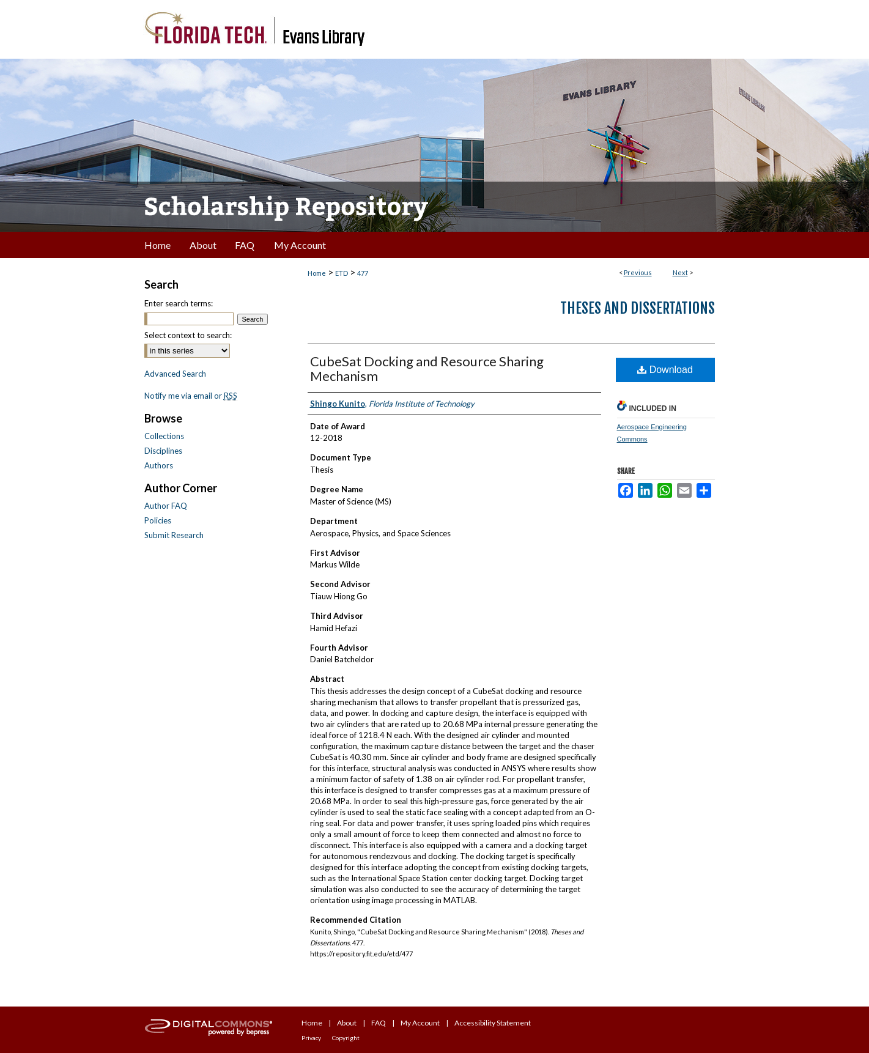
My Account (420, 1022)
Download (665, 369)
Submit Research (174, 535)
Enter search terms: (178, 303)
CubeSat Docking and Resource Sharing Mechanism (427, 368)
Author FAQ (165, 506)
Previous (638, 272)
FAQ (378, 1022)
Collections (164, 436)
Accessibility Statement (492, 1022)
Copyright (346, 1037)
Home (317, 273)
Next (680, 272)
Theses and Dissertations (637, 308)
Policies (157, 520)
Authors (158, 465)
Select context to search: (188, 335)
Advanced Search (175, 374)
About (347, 1022)
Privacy (311, 1037)
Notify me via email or (190, 396)
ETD (341, 273)
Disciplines (163, 451)
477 (362, 273)
